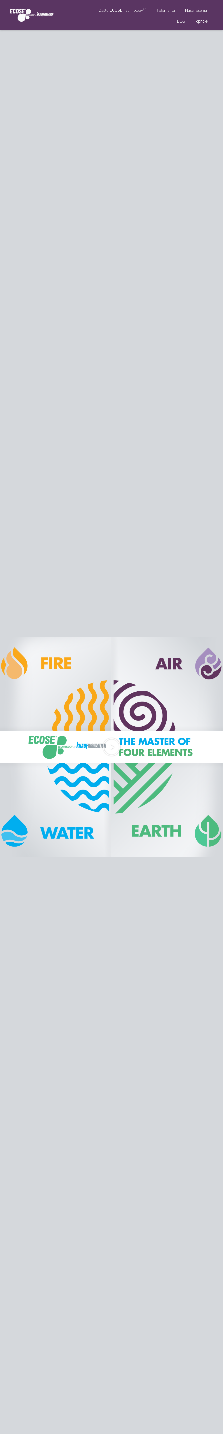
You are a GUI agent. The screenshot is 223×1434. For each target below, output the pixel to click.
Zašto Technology (122, 10)
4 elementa (165, 10)
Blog (181, 21)
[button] (111, 747)
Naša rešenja (196, 10)
